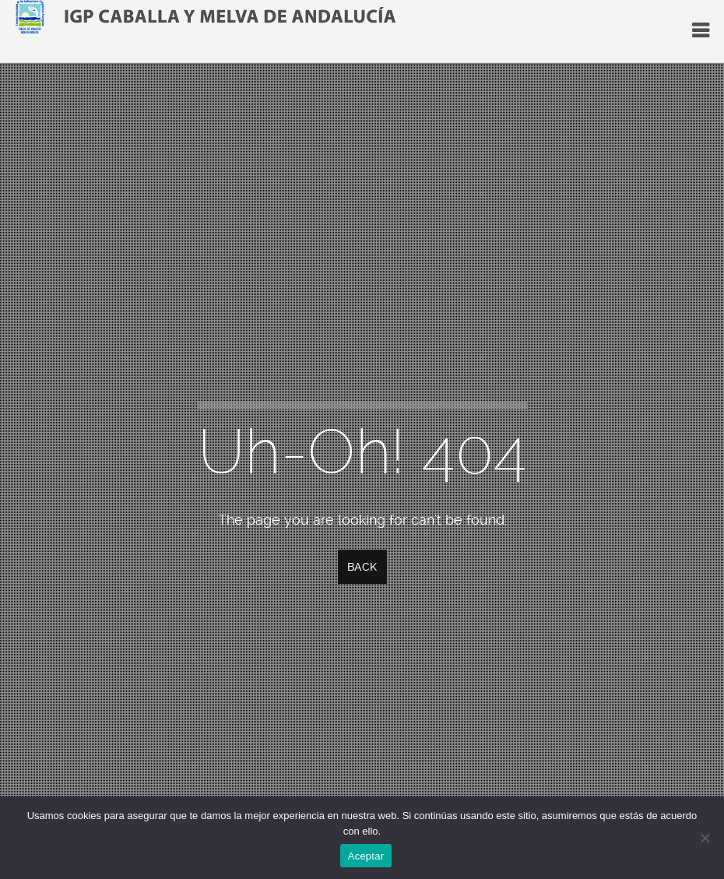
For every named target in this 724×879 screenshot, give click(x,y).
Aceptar (366, 856)
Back (362, 567)
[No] (704, 838)
